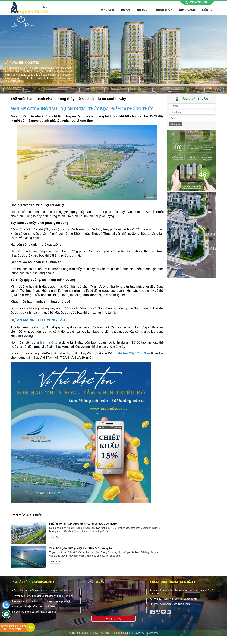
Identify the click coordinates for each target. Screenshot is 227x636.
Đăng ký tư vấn (194, 99)
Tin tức (142, 9)
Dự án (125, 9)
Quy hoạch (187, 9)
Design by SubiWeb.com (146, 633)
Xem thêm (55, 537)
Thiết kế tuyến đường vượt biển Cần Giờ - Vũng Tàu (81, 548)
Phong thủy (163, 9)
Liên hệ (207, 9)
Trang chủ (106, 9)
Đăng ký (175, 124)
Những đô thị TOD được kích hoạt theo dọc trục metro (83, 523)
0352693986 (198, 2)
